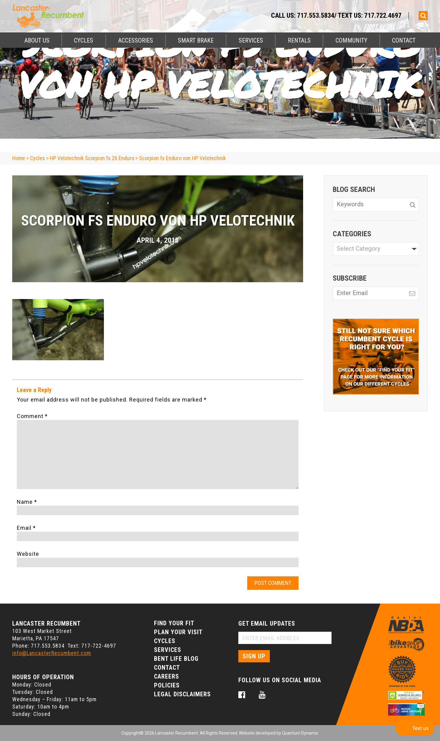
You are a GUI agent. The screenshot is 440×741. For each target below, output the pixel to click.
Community (351, 40)
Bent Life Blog (176, 658)
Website (28, 554)
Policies (167, 685)
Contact (404, 40)
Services (251, 40)
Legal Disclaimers (182, 694)
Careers (166, 676)
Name (27, 502)
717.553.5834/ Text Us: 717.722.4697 (349, 15)
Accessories (135, 40)
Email (26, 528)
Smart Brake (196, 40)
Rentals (299, 40)
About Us (37, 40)
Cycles (83, 40)
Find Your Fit (174, 623)
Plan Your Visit (178, 632)
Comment (32, 416)
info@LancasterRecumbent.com (51, 653)
